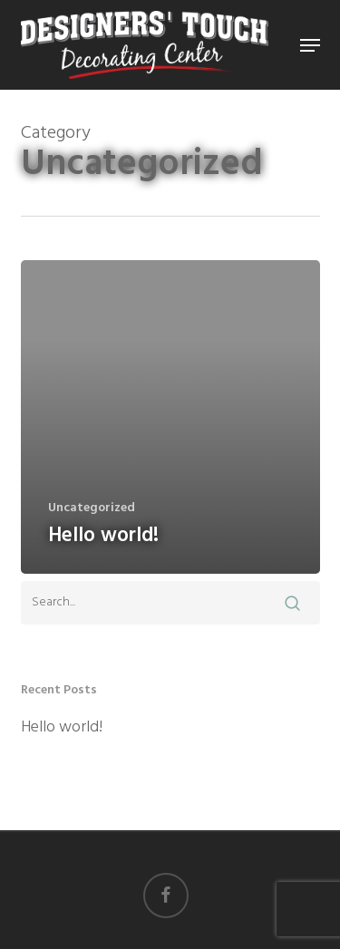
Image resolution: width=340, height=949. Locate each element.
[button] (310, 45)
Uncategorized (91, 508)
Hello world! (61, 728)
